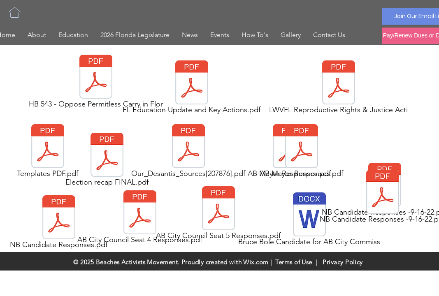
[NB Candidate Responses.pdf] (58, 223)
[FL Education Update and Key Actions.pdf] (191, 88)
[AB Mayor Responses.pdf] (301, 152)
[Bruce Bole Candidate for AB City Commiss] (309, 220)
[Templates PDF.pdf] (47, 152)
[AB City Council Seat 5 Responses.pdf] (218, 214)
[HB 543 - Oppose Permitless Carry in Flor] (95, 82)
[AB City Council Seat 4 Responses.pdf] (139, 218)
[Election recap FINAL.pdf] (106, 161)
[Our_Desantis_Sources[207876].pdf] (188, 152)
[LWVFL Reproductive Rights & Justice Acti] (338, 88)
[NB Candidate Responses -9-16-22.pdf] (382, 198)
